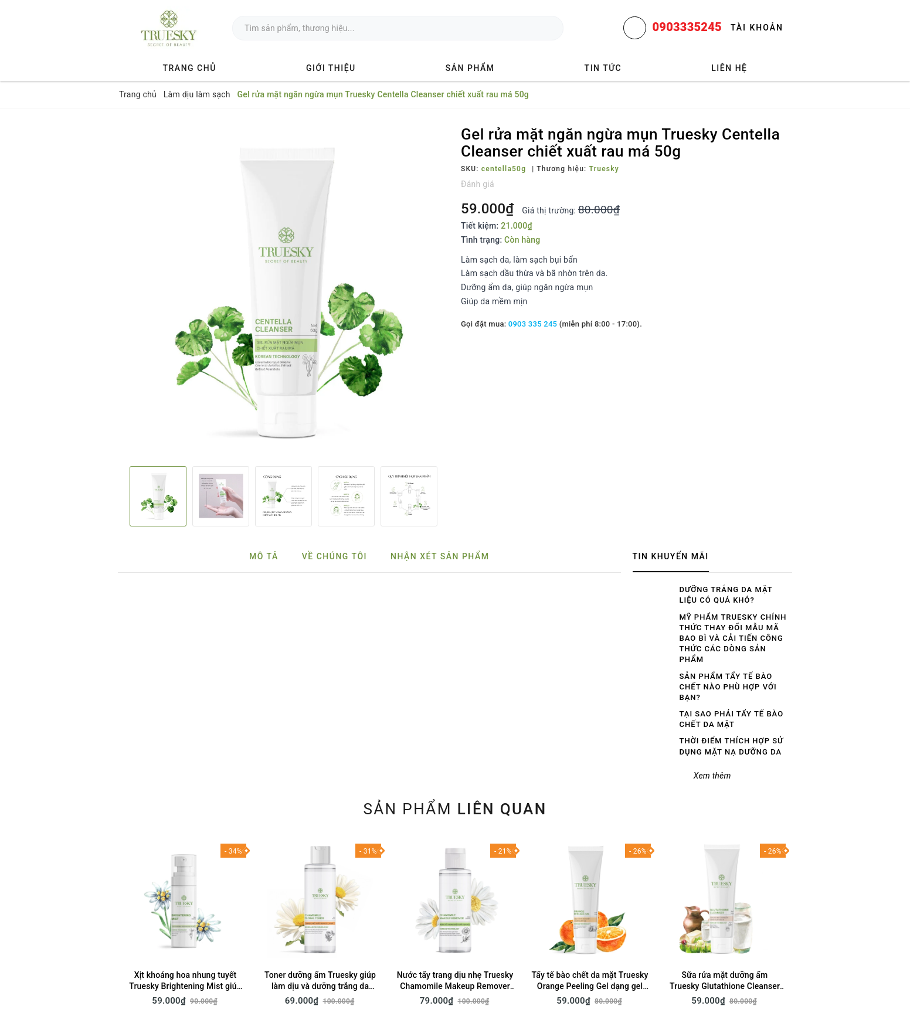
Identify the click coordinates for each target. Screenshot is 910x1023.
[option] (283, 291)
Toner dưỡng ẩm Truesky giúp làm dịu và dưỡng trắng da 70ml (320, 986)
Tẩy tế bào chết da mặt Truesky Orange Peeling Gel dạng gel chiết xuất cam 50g (590, 986)
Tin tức (603, 68)
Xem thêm (712, 775)
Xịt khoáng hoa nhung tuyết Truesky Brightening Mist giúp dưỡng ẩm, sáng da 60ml (185, 986)
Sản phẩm (470, 68)
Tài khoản (757, 27)
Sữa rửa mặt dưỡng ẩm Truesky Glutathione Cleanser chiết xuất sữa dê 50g (725, 986)
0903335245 (686, 27)
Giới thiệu (331, 68)
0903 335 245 (532, 324)
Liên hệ (729, 68)
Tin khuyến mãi (671, 556)
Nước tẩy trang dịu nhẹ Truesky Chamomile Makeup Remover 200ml (455, 986)
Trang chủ (189, 68)
